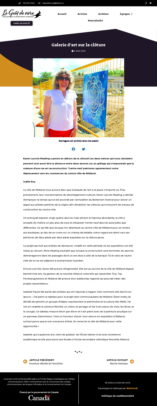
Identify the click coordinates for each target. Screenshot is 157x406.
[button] (73, 149)
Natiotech (132, 388)
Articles (82, 13)
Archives (103, 13)
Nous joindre (95, 20)
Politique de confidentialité (118, 395)
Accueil (62, 13)
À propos (126, 14)
